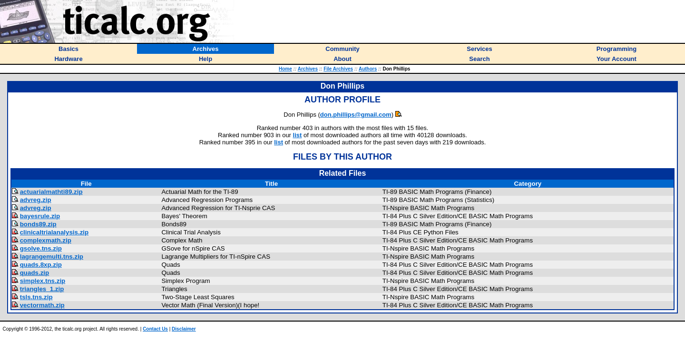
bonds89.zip (38, 224)
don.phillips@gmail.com (355, 114)
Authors (368, 68)
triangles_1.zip (42, 289)
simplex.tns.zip (43, 280)
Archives (308, 68)
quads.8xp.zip (41, 264)
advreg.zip (35, 199)
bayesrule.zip (40, 216)
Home (285, 68)
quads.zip (34, 272)
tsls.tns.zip (36, 297)
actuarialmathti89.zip (51, 191)
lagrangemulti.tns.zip (51, 256)
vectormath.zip (42, 305)
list (297, 135)
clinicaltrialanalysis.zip (54, 232)
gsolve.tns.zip (41, 248)
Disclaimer (184, 329)
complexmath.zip (45, 240)
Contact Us (155, 329)
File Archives (338, 68)
